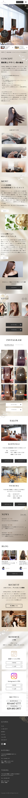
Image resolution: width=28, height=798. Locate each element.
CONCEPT (4, 729)
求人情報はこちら (14, 605)
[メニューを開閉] (26, 2)
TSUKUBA (14, 329)
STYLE (3, 734)
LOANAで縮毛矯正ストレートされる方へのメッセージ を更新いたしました (12, 535)
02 (3, 43)
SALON (3, 737)
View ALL (23, 514)
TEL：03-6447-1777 (5, 758)
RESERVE (20, 2)
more (4, 211)
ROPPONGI (14, 324)
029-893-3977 (14, 708)
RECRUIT (4, 740)
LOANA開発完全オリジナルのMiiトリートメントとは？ (8, 564)
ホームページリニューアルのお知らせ (19, 52)
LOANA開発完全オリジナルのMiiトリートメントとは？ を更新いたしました (13, 527)
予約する (4, 34)
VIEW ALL (15, 573)
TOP (2, 726)
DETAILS (7, 461)
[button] (23, 299)
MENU (3, 731)
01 (1, 43)
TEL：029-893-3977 (5, 778)
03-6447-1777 (14, 703)
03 (5, 43)
